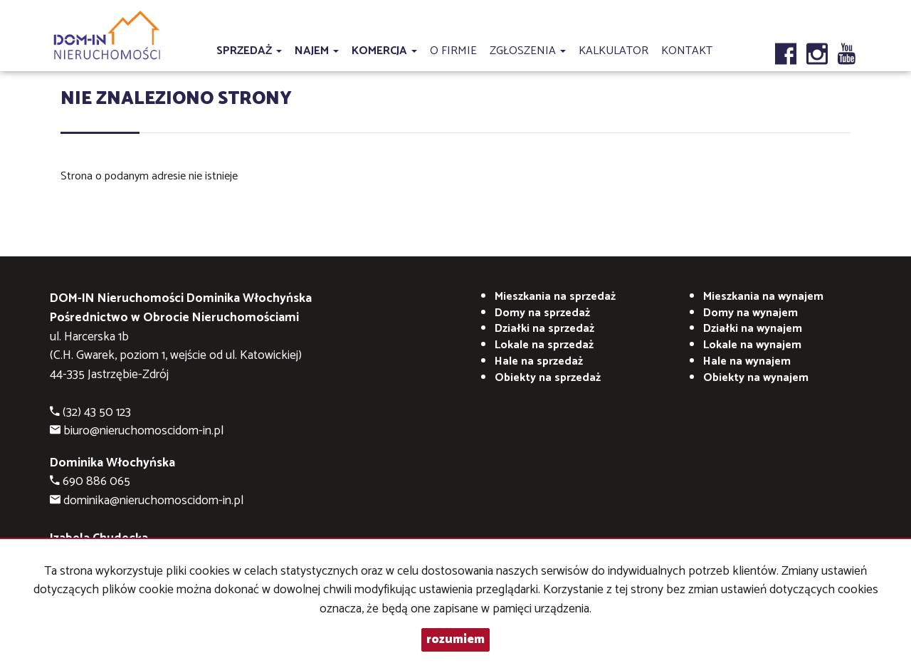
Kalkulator (613, 51)
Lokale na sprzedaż (544, 345)
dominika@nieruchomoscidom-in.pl (153, 501)
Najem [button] (317, 51)
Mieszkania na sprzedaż (555, 296)
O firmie (453, 51)
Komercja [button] (384, 51)
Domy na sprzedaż (542, 313)
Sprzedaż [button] (249, 51)
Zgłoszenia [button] (528, 51)
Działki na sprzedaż (544, 328)
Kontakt (686, 51)
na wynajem (763, 296)
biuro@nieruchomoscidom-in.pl (143, 431)
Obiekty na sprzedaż (548, 377)
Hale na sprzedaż (539, 361)
